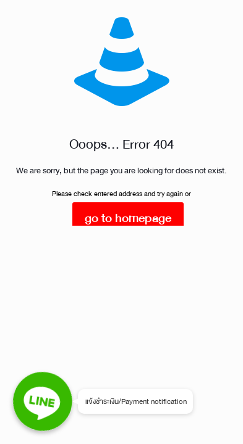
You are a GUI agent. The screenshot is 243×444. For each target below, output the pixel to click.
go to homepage (128, 218)
